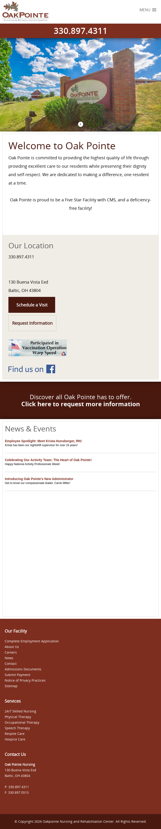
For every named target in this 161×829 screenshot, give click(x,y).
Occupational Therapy (22, 722)
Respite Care (15, 733)
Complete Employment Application (32, 641)
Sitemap (11, 686)
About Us (12, 646)
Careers (11, 652)
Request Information (32, 323)
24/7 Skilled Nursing (20, 711)
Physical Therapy (18, 717)
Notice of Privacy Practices (25, 680)
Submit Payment (17, 674)
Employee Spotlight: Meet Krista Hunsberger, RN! (43, 441)
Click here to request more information (80, 403)
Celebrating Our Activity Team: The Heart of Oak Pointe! (48, 460)
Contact (11, 663)
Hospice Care (15, 739)
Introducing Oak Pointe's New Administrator (39, 479)
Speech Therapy (17, 728)
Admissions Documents (23, 669)
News (9, 658)
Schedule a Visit (31, 305)
